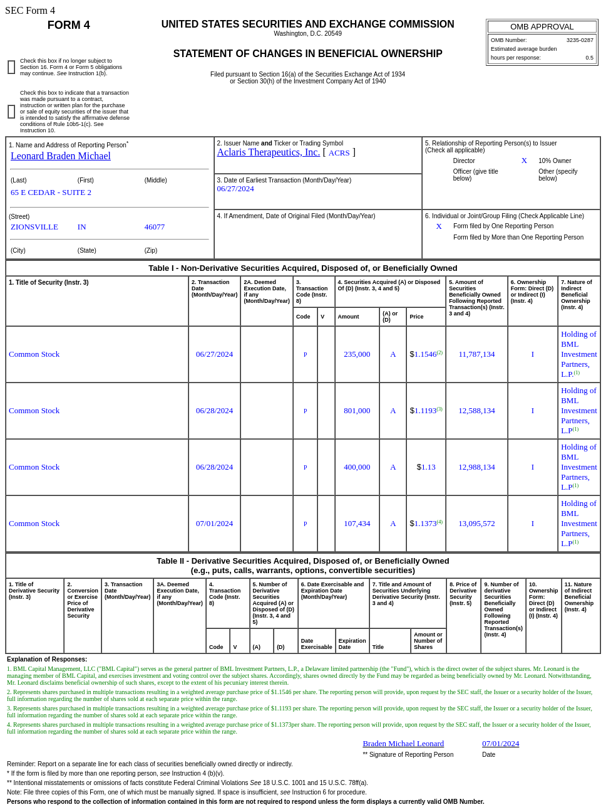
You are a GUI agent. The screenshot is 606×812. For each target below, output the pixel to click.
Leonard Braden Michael (61, 155)
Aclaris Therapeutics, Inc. (269, 152)
